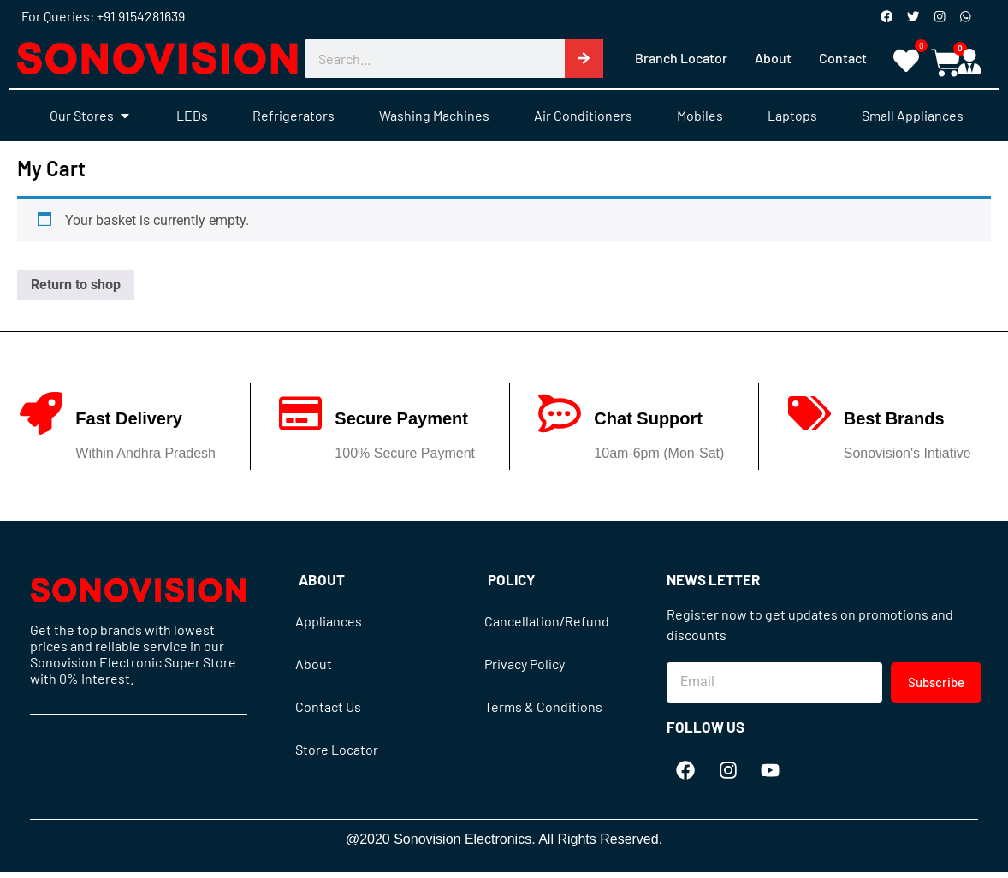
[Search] (584, 59)
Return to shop (76, 285)
